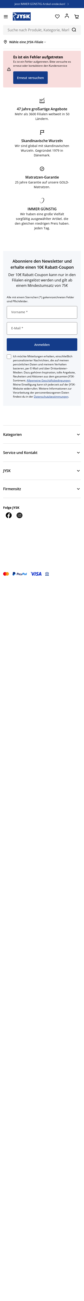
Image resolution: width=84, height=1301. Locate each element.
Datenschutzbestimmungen (51, 396)
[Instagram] (19, 515)
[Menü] (5, 17)
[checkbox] (9, 356)
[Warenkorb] (76, 17)
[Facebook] (8, 515)
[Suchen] (73, 29)
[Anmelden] (66, 16)
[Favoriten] (57, 17)
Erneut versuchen (30, 78)
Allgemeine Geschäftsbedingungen (48, 380)
